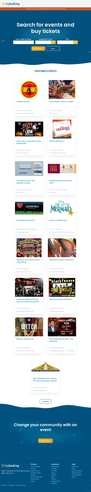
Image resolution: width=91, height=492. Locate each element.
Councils (54, 471)
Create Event (45, 441)
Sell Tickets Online (36, 477)
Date (67, 39)
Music (53, 477)
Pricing (33, 475)
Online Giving (35, 471)
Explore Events (35, 466)
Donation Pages (36, 473)
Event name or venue (23, 39)
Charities (54, 468)
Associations (55, 466)
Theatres (54, 483)
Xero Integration (77, 475)
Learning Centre (77, 471)
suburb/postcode (45, 39)
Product (33, 468)
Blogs (73, 468)
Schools (53, 479)
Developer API (76, 473)
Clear (53, 48)
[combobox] (45, 42)
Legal (11, 485)
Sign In (33, 481)
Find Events (38, 48)
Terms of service (21, 485)
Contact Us (75, 466)
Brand (74, 477)
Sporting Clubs (55, 481)
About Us (4, 485)
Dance (53, 473)
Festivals (54, 475)
